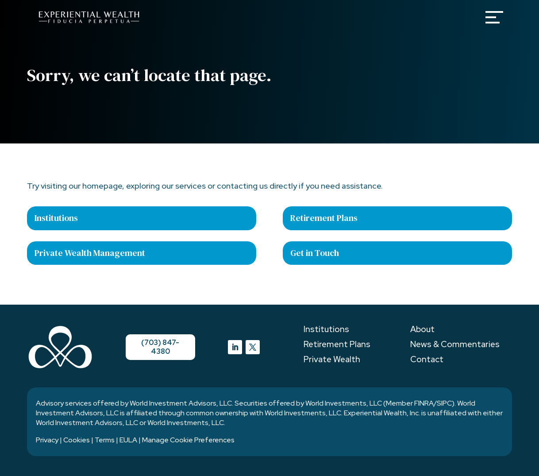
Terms (105, 440)
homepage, (103, 186)
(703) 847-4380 (160, 347)
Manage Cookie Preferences (188, 440)
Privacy (47, 440)
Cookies (76, 440)
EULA (128, 440)
